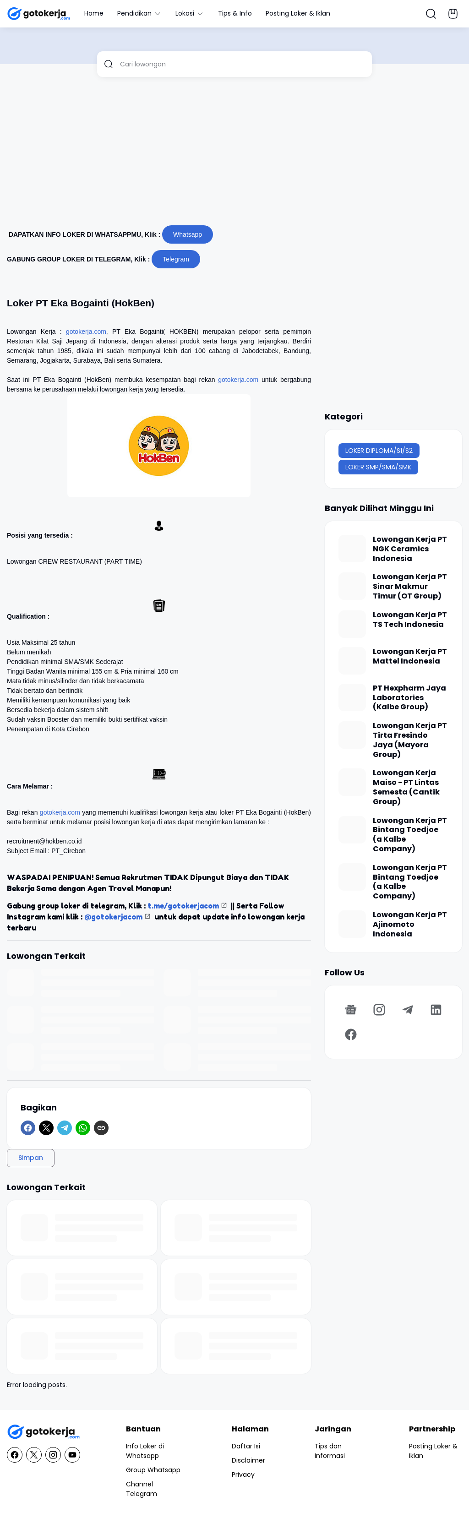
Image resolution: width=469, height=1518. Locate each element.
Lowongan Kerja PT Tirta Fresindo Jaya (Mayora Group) (410, 740)
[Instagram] (379, 1009)
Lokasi (189, 13)
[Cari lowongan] (242, 64)
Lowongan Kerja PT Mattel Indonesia (410, 656)
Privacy (243, 1474)
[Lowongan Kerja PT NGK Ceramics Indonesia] (352, 548)
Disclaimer (248, 1460)
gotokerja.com (86, 331)
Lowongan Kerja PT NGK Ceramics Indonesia (410, 549)
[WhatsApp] (83, 1128)
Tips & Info (235, 13)
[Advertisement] (234, 155)
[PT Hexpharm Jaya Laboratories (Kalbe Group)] (352, 697)
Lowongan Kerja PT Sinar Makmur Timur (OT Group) (410, 586)
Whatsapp (187, 234)
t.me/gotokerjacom (183, 905)
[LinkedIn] (436, 1009)
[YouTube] (72, 1455)
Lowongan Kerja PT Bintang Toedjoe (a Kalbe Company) (410, 835)
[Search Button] (431, 14)
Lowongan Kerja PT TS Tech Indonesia (410, 620)
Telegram (176, 259)
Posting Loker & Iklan (298, 13)
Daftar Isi (246, 1446)
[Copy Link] (101, 1128)
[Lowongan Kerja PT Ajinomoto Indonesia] (352, 924)
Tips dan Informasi (330, 1451)
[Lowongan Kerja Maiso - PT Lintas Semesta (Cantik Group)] (352, 782)
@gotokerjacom (113, 916)
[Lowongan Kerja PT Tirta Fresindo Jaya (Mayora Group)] (352, 735)
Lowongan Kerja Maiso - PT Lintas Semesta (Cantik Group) (406, 787)
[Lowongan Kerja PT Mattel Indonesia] (352, 661)
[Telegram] (64, 1128)
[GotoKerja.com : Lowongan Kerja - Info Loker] (43, 1432)
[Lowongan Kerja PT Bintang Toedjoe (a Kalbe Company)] (352, 829)
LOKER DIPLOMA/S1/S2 (379, 450)
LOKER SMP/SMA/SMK (378, 467)
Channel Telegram (141, 1489)
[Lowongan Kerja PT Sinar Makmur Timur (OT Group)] (352, 586)
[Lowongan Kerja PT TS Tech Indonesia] (352, 624)
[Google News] (350, 1009)
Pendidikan (139, 13)
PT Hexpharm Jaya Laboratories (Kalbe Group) (409, 698)
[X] (46, 1128)
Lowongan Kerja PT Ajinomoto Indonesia (410, 924)
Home (94, 13)
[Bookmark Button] (453, 14)
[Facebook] (28, 1128)
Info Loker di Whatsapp (145, 1451)
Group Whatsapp (153, 1469)
